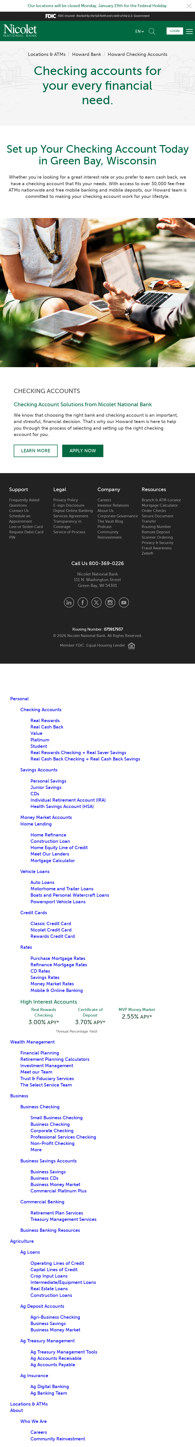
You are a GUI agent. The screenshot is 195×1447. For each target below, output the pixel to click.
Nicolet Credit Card (51, 929)
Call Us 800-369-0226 (97, 563)
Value (36, 733)
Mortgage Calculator (160, 505)
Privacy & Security (157, 543)
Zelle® (147, 553)
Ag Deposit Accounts (42, 1306)
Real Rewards (45, 720)
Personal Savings (48, 781)
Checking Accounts (40, 709)
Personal (19, 698)
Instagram (110, 602)
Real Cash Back (46, 726)
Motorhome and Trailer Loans (61, 888)
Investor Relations (113, 505)
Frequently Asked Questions (24, 502)
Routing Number (156, 527)
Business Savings (48, 1171)
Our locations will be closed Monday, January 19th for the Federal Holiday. (98, 6)
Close (189, 6)
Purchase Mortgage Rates (57, 958)
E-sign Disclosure (68, 505)
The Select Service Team (46, 1084)
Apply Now (83, 450)
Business (19, 1095)
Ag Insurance (34, 1375)
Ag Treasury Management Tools (63, 1352)
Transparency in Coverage (67, 524)
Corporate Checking (52, 1130)
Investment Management (46, 1065)
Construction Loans (51, 1295)
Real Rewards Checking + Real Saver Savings (78, 752)
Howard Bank (86, 54)
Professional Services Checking (63, 1137)
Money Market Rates (52, 983)
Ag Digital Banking (49, 1386)
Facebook (83, 602)
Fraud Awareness (157, 548)
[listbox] (139, 31)
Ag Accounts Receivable (56, 1358)
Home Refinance (48, 834)
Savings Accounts (38, 769)
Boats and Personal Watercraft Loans (69, 895)
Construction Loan (50, 841)
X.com (96, 602)
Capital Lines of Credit (53, 1269)
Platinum (39, 739)
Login (175, 31)
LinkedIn (69, 602)
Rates (26, 947)
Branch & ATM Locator (161, 500)
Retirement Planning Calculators (54, 1059)
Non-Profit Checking (52, 1143)
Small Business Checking (56, 1117)
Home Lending (36, 824)
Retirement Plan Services (56, 1213)
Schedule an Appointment (20, 518)
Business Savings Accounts (48, 1160)
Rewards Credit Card (52, 936)
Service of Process (69, 532)
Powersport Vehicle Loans (58, 901)
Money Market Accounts (46, 817)
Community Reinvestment (110, 534)
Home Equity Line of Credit (59, 847)
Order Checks (154, 511)
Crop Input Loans (49, 1276)
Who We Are (33, 1421)
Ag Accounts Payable (52, 1364)
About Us (105, 511)
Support (18, 489)
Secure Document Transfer (157, 518)
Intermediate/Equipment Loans (63, 1282)
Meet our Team (36, 1072)
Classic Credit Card (50, 923)
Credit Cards (33, 912)
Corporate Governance (118, 516)
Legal (59, 489)
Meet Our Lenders (49, 854)
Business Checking (40, 1106)
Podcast (104, 527)
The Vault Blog (110, 521)
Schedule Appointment (161, 31)
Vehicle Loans (35, 871)
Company (109, 489)
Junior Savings (45, 787)
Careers (104, 500)
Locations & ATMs (47, 54)
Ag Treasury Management (47, 1340)
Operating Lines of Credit (57, 1263)
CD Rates (40, 971)
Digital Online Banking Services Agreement (73, 513)
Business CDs (44, 1178)
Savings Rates (44, 977)
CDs (34, 793)
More (36, 1149)
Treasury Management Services (63, 1219)
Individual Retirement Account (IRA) (68, 800)
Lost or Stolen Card (26, 527)
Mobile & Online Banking (56, 990)
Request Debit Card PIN (26, 534)
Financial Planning (39, 1052)
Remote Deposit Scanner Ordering (157, 534)
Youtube (124, 602)
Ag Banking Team (48, 1393)
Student (38, 746)
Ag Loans (30, 1252)
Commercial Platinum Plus (58, 1190)
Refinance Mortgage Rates (58, 964)
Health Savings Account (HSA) (62, 806)
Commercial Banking (42, 1201)
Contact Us (19, 511)
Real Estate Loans (49, 1288)
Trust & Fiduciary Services (47, 1078)
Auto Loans (42, 882)
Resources (154, 489)
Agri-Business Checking (55, 1317)
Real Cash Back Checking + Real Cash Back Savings (85, 758)
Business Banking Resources (50, 1230)
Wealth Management (32, 1042)
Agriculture (22, 1241)
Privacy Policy (65, 500)
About (16, 1410)
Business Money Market (55, 1184)
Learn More (35, 450)
